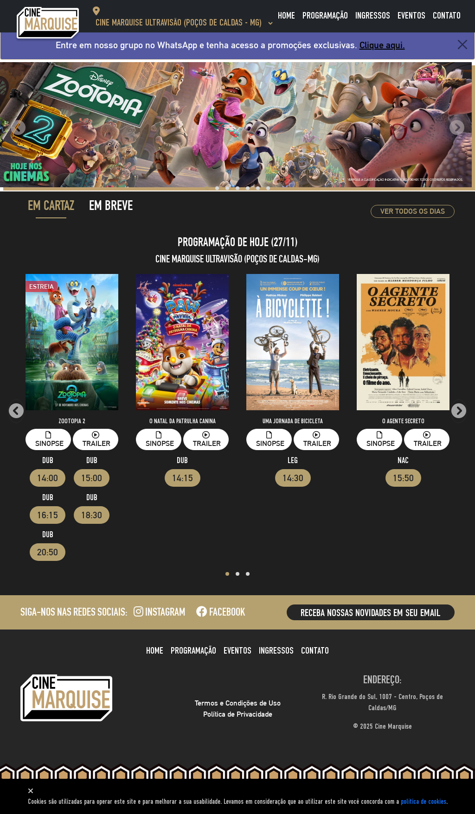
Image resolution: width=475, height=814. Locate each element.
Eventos (411, 16)
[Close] (462, 44)
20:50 (47, 552)
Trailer (96, 439)
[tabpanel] (237, 409)
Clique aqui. (382, 45)
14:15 (182, 477)
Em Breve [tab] (111, 207)
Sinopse (49, 439)
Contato (447, 16)
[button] (207, 188)
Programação (325, 16)
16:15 (47, 515)
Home (286, 16)
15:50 (403, 477)
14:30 (292, 477)
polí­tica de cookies (423, 801)
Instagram (159, 613)
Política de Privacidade (237, 714)
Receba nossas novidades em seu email (371, 613)
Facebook (220, 613)
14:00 (47, 477)
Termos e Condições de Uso (238, 703)
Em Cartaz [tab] (51, 207)
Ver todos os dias (412, 211)
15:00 (91, 477)
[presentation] (18, 128)
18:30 (91, 515)
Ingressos (372, 16)
